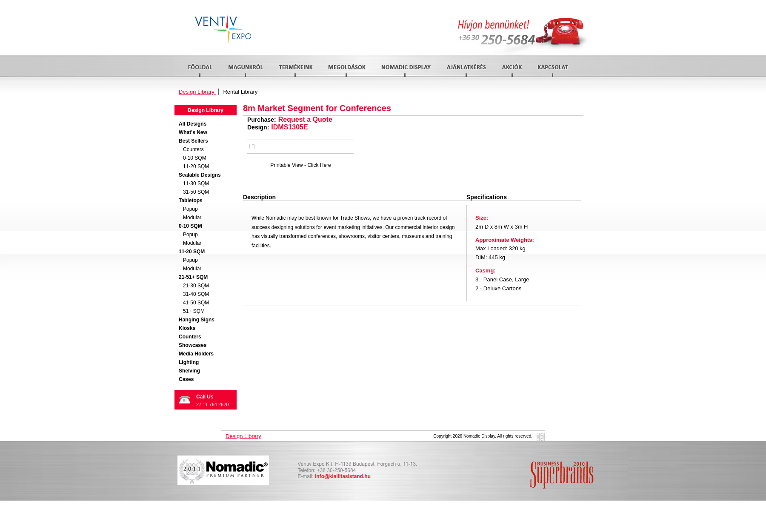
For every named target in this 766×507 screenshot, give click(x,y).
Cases (186, 379)
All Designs (192, 124)
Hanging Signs (196, 320)
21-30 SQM (196, 286)
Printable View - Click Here (300, 165)
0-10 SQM (194, 158)
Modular (192, 218)
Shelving (189, 371)
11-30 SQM (196, 183)
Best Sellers (193, 141)
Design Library (197, 92)
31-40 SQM (196, 294)
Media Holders (196, 354)
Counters (193, 149)
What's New (193, 132)
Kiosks (187, 328)
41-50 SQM (196, 303)
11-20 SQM (196, 166)
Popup (190, 209)
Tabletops (191, 200)
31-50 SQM (196, 192)
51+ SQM (194, 311)
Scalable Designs (200, 175)
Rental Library (240, 92)
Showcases (192, 345)
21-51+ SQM (193, 277)
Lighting (189, 362)
